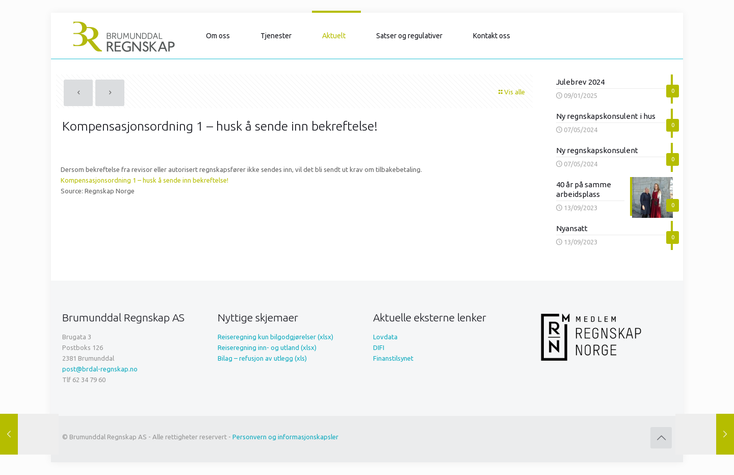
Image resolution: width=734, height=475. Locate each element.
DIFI (378, 347)
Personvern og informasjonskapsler (285, 436)
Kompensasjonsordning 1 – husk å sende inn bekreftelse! (144, 180)
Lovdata (385, 336)
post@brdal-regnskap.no (100, 368)
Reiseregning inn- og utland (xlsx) (267, 347)
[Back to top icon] (661, 437)
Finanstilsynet (393, 358)
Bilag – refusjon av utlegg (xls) (262, 358)
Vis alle (511, 91)
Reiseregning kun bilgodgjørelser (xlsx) (275, 336)
